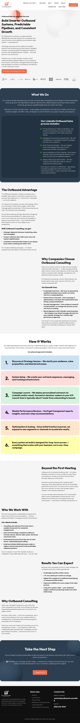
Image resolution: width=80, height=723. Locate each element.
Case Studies (61, 6)
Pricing (56, 3)
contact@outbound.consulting (66, 699)
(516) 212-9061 (60, 707)
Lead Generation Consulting (40, 707)
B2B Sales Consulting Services (41, 702)
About (50, 3)
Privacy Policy (36, 700)
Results (63, 3)
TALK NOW (73, 5)
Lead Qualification (37, 705)
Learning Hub (52, 6)
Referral (34, 695)
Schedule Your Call (40, 672)
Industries (42, 3)
